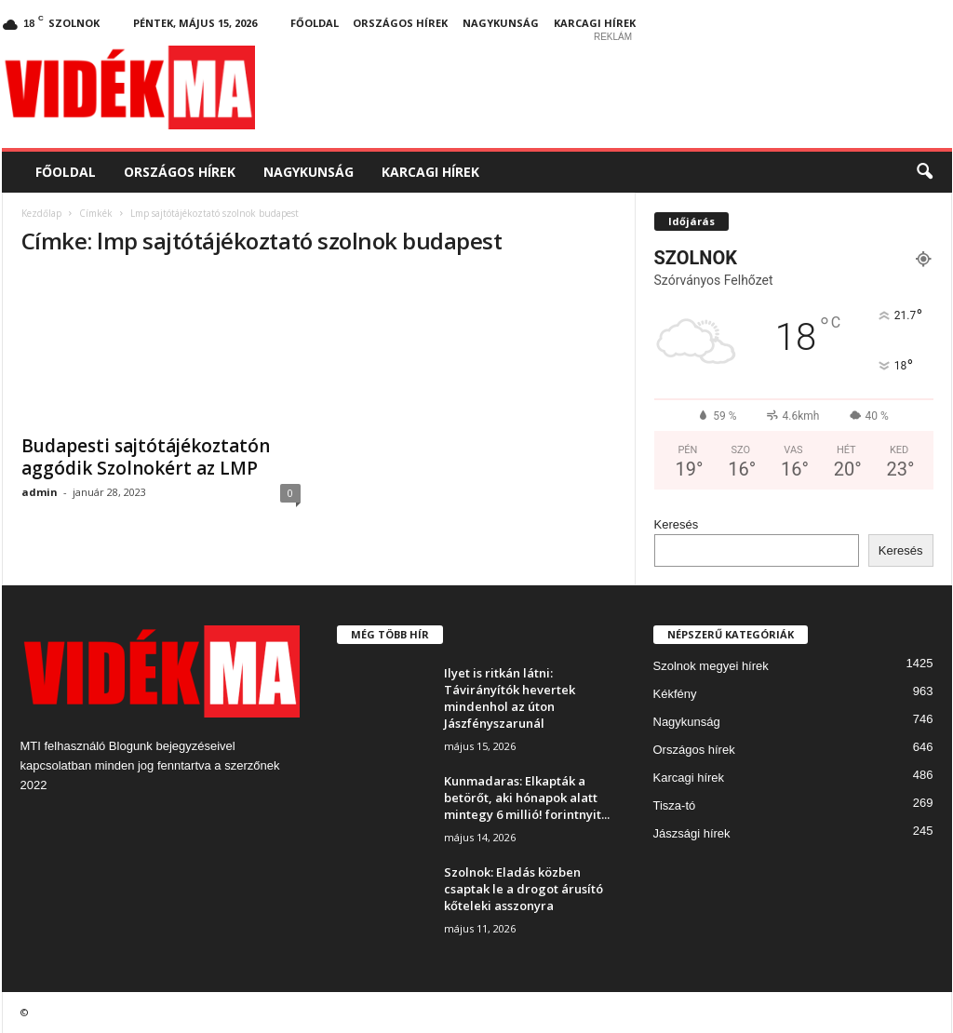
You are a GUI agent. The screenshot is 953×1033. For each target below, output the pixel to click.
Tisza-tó (674, 805)
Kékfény (675, 694)
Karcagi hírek (595, 23)
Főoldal (314, 23)
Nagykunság (501, 23)
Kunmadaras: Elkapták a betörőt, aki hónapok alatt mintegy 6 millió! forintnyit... (527, 797)
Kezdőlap (41, 213)
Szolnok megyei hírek (711, 666)
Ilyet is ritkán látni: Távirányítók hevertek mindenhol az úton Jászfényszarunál (509, 697)
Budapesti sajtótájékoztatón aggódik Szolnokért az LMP (145, 457)
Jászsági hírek (692, 833)
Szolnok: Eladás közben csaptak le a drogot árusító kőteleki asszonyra (523, 889)
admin (39, 492)
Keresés (676, 524)
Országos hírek (400, 23)
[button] (924, 172)
